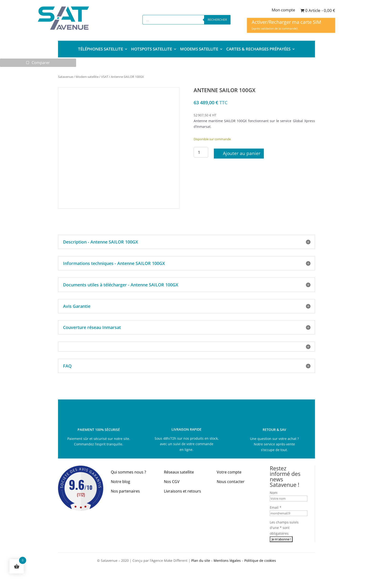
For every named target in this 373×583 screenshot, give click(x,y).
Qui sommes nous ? (128, 472)
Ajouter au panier (241, 153)
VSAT (104, 77)
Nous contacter (231, 481)
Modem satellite (87, 77)
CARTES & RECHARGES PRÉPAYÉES (258, 49)
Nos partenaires (125, 491)
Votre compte (229, 472)
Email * (275, 507)
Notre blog (120, 481)
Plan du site (200, 560)
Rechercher (217, 19)
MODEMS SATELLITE (199, 49)
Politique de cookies (260, 560)
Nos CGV (172, 481)
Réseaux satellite (179, 472)
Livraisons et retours (182, 491)
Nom (273, 493)
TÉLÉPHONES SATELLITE (100, 49)
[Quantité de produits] (201, 152)
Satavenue (65, 77)
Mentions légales (227, 560)
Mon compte (283, 10)
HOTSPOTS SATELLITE (151, 49)
